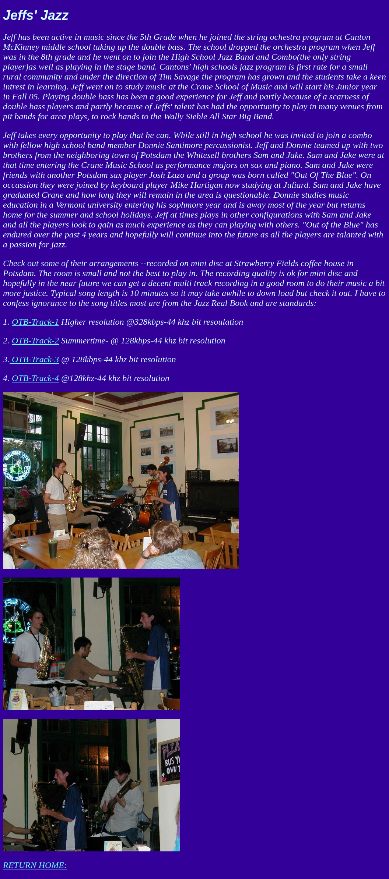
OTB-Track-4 (35, 378)
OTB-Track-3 (34, 359)
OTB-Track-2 (35, 340)
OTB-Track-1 (35, 321)
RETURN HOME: (35, 865)
